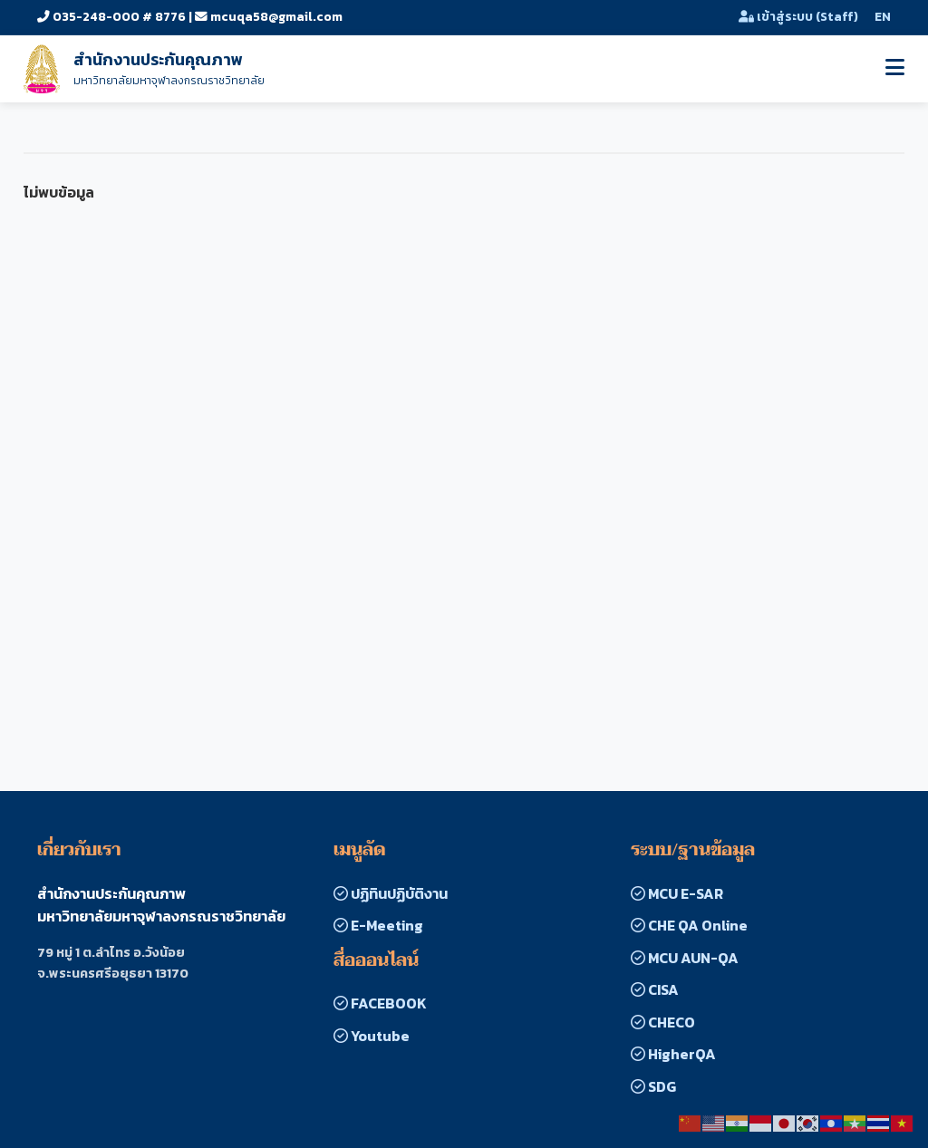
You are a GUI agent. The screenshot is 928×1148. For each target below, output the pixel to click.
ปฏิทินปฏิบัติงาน (391, 893)
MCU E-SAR (677, 893)
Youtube (372, 1036)
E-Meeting (378, 925)
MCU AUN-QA (685, 958)
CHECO (663, 1022)
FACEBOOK (380, 1003)
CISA (655, 989)
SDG (653, 1086)
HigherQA (673, 1054)
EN (883, 16)
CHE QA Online (689, 925)
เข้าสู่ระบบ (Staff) (798, 16)
